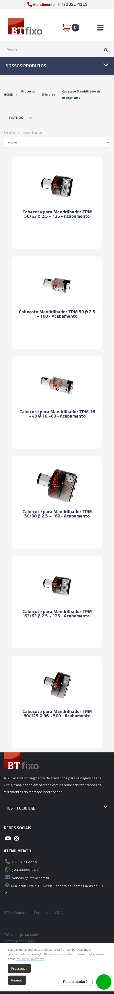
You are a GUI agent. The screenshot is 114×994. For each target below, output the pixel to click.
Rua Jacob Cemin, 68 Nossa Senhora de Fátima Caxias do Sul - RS (54, 889)
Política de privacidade (21, 934)
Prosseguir (19, 968)
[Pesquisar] (104, 49)
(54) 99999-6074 (21, 869)
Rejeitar (17, 980)
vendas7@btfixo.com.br (26, 877)
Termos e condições (19, 941)
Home (8, 94)
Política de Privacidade (30, 958)
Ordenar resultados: (24, 132)
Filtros (21, 118)
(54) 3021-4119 (20, 861)
